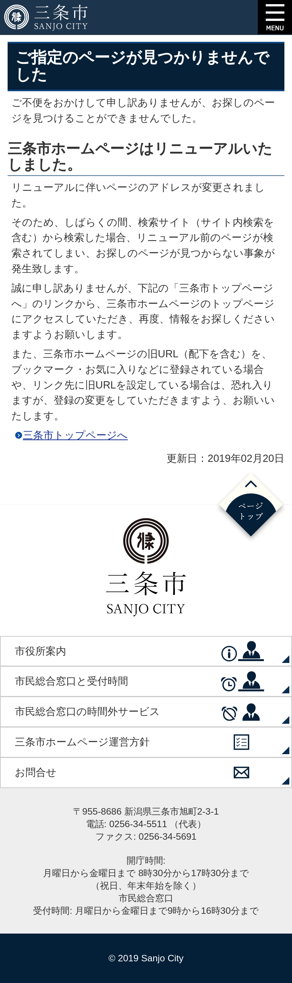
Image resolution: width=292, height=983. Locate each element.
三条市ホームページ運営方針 (82, 742)
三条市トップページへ (75, 435)
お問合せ (36, 772)
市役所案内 (40, 651)
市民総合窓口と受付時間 (71, 681)
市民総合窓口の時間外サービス (87, 711)
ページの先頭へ (251, 506)
